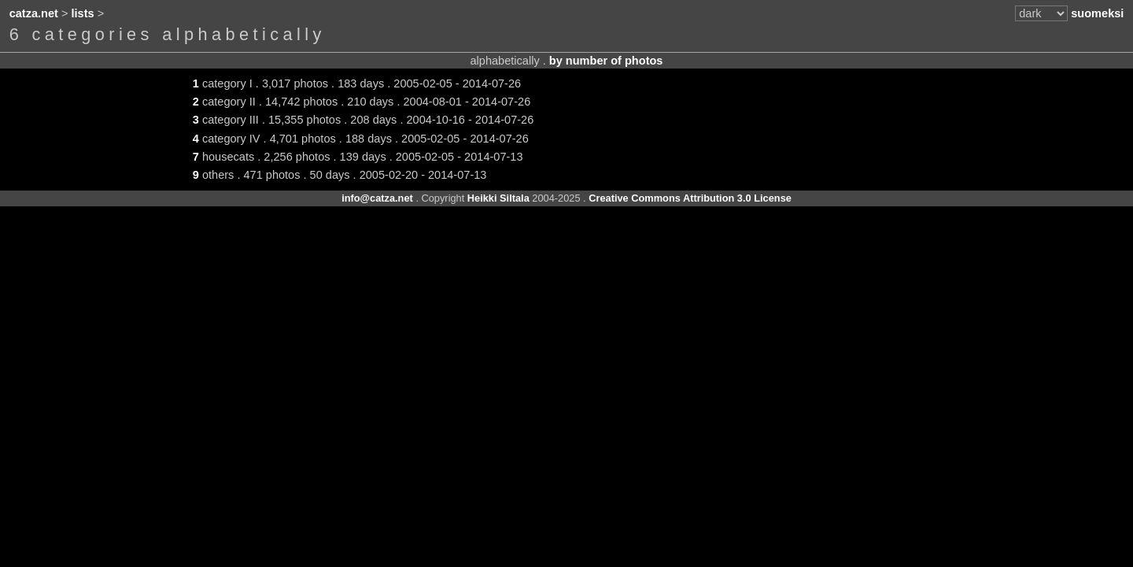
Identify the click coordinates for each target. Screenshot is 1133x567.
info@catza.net (377, 198)
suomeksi (1097, 13)
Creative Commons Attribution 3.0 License (690, 198)
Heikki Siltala (498, 198)
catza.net (33, 13)
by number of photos (606, 60)
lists (83, 13)
